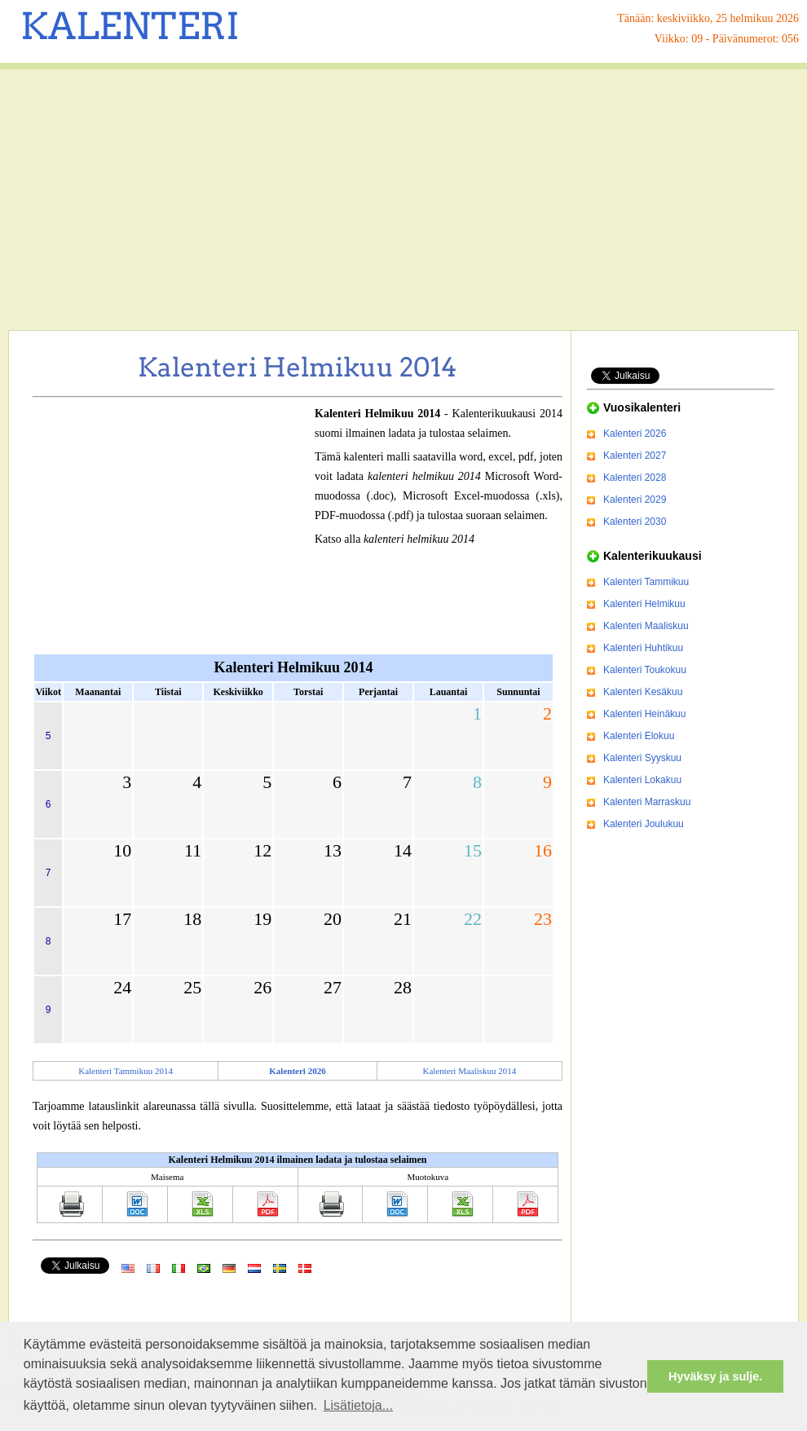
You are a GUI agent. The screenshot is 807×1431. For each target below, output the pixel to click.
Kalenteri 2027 (634, 455)
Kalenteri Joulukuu (643, 824)
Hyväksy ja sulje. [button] (715, 1376)
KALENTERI (130, 26)
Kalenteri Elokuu (638, 736)
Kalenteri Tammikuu (646, 582)
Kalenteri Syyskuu (642, 758)
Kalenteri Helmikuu (644, 604)
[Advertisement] (403, 200)
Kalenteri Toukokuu (644, 670)
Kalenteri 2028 (634, 477)
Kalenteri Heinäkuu (644, 714)
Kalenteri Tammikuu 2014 (125, 1071)
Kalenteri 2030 (634, 521)
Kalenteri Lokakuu (642, 780)
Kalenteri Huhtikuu (643, 648)
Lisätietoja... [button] (358, 1405)
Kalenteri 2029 (634, 499)
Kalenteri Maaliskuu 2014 (469, 1071)
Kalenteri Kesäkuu (642, 692)
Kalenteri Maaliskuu (646, 626)
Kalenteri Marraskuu (646, 802)
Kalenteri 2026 (634, 433)
